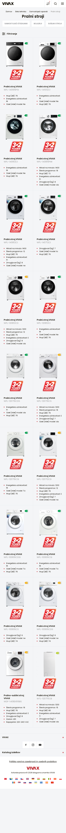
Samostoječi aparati (38, 11)
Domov (9, 11)
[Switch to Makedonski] (55, 779)
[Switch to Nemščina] (33, 779)
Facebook (26, 744)
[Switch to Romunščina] (13, 782)
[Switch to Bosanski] (11, 779)
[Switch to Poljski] (60, 779)
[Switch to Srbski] (19, 782)
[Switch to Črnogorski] (52, 782)
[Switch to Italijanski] (49, 779)
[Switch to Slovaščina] (25, 782)
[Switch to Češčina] (22, 779)
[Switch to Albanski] (5, 779)
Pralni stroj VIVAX (16, 89)
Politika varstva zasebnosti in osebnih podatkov (33, 761)
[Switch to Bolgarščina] (44, 779)
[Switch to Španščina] (47, 782)
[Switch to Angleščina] (27, 779)
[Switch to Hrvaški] (16, 779)
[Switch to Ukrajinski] (35, 782)
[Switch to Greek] (41, 782)
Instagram (33, 744)
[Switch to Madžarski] (38, 779)
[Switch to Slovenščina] (30, 782)
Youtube (40, 744)
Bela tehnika (20, 11)
